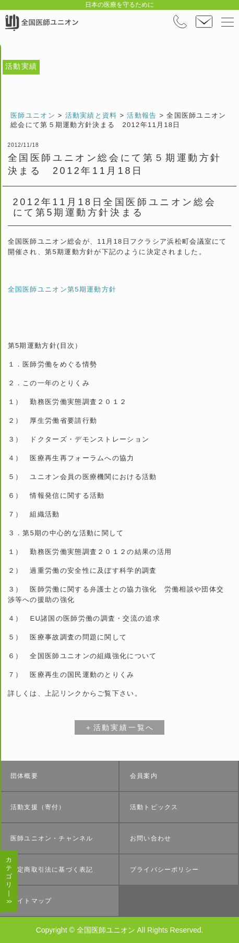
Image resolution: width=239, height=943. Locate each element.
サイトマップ (31, 900)
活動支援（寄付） (38, 807)
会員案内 (144, 775)
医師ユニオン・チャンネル (51, 838)
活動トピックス (154, 807)
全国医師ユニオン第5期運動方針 (62, 289)
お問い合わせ (150, 838)
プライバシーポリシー (164, 869)
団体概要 (24, 775)
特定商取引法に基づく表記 (51, 869)
